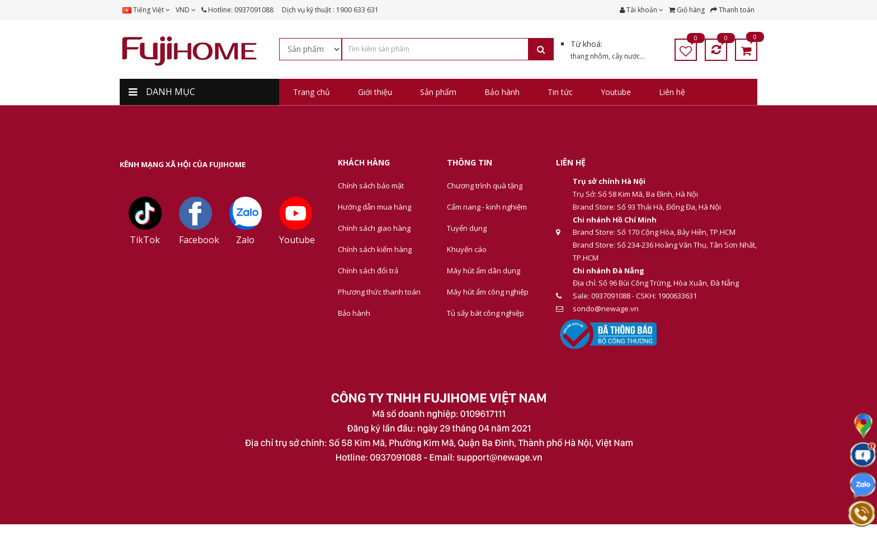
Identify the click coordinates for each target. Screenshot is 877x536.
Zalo (245, 240)
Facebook (199, 240)
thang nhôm (589, 56)
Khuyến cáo (467, 249)
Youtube (297, 240)
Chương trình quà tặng (484, 186)
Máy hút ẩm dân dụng (483, 270)
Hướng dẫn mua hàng (374, 207)
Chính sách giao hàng (374, 228)
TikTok (145, 240)
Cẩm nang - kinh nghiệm (487, 207)
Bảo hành (354, 313)
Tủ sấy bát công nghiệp (485, 313)
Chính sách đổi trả (368, 270)
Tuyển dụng (467, 228)
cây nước (626, 56)
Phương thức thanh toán (379, 292)
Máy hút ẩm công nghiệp (488, 292)
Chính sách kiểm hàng (375, 249)
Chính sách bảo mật (371, 186)
